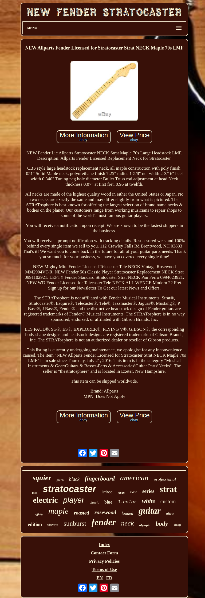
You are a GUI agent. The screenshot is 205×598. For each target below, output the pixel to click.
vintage (52, 525)
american (134, 478)
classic (94, 502)
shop (177, 525)
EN (99, 577)
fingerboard (100, 478)
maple (58, 511)
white (148, 501)
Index (104, 544)
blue (108, 502)
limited (107, 492)
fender (104, 522)
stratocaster (69, 488)
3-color (126, 502)
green (60, 480)
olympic (144, 525)
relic (35, 492)
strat (168, 489)
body (162, 523)
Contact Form (104, 552)
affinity (39, 514)
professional (165, 479)
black (74, 479)
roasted (81, 513)
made (133, 492)
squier (42, 478)
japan (121, 492)
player (73, 500)
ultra (170, 513)
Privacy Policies (104, 561)
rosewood (105, 512)
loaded (127, 513)
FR (109, 577)
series (148, 491)
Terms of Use (104, 569)
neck (127, 523)
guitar (150, 511)
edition (35, 524)
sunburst (75, 523)
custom (168, 501)
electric (45, 500)
